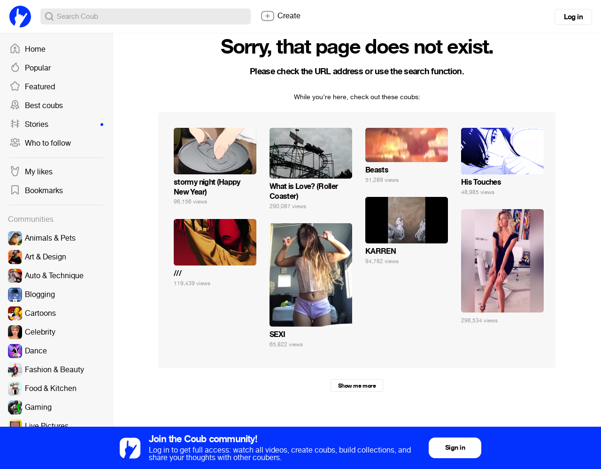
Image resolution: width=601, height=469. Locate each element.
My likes (31, 172)
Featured (32, 87)
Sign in (455, 447)
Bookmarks (36, 190)
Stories (56, 124)
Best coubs (36, 105)
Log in (573, 17)
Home (27, 49)
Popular (30, 68)
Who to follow (40, 143)
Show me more (357, 386)
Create (280, 15)
